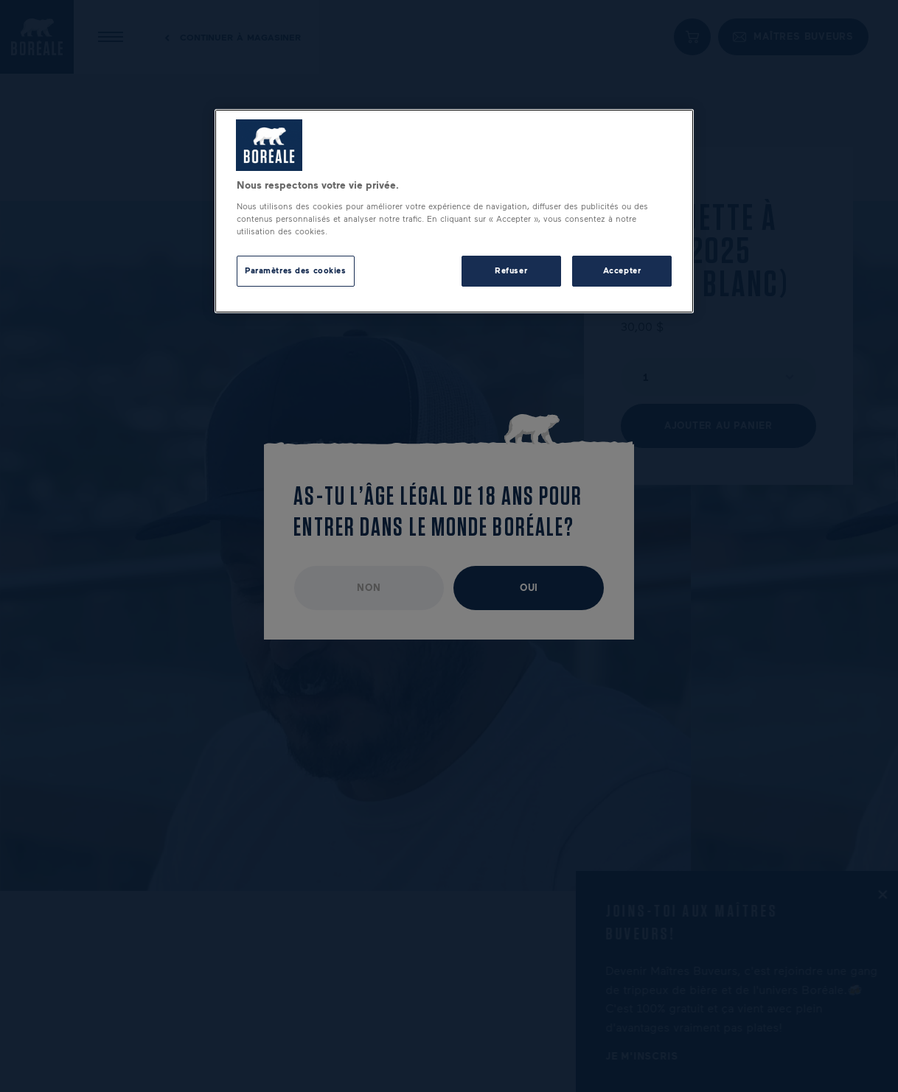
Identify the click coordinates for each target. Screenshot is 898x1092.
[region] (454, 211)
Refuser (511, 270)
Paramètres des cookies (296, 270)
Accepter (622, 270)
